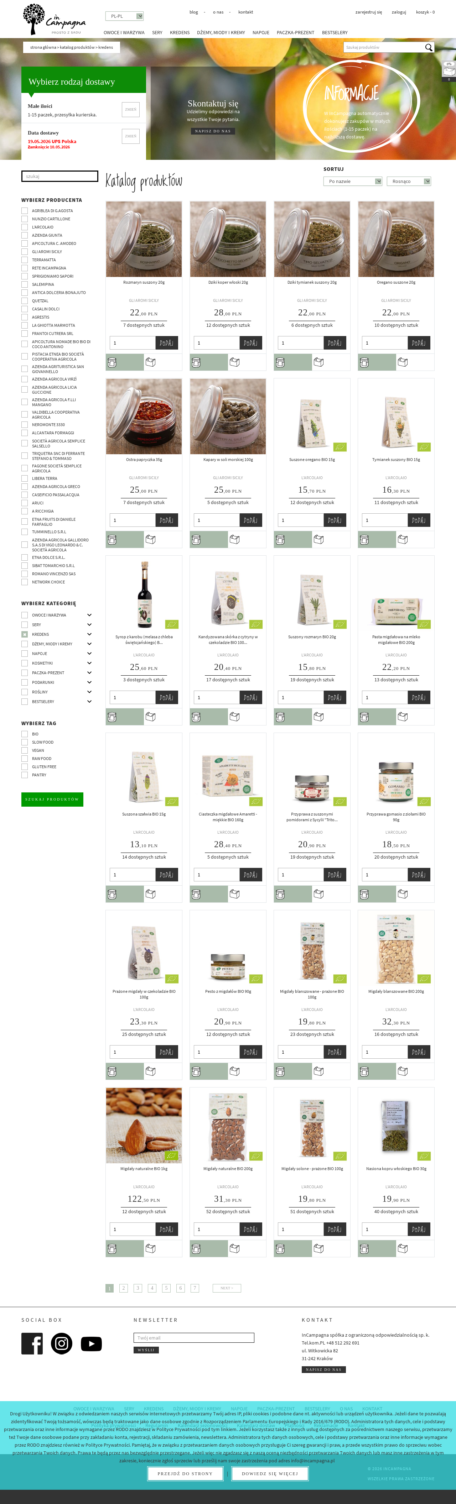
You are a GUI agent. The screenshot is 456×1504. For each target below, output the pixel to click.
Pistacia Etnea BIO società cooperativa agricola (58, 356)
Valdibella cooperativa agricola (56, 414)
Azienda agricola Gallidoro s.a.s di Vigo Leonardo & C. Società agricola (60, 544)
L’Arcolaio (42, 227)
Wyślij (146, 1350)
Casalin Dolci (45, 308)
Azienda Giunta (47, 235)
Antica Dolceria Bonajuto (59, 292)
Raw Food (41, 758)
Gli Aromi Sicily (47, 251)
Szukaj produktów (52, 799)
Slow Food (42, 742)
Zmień (130, 109)
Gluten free (44, 766)
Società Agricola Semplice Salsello (58, 443)
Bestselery (335, 32)
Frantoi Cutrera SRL (52, 333)
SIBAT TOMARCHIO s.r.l (53, 565)
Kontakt (245, 12)
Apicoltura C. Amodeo (54, 243)
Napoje (261, 32)
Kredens (180, 32)
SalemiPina (43, 284)
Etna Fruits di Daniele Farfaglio (54, 522)
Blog (194, 12)
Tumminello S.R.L (49, 531)
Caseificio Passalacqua (55, 494)
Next (225, 1288)
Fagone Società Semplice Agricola (57, 468)
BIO (35, 734)
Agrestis (40, 317)
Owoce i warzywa (124, 32)
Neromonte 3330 (48, 424)
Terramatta (44, 259)
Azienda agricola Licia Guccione (54, 389)
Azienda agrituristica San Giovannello (58, 369)
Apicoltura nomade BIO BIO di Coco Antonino (61, 344)
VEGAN (38, 750)
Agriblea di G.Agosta (52, 210)
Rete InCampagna (49, 268)
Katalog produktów (77, 47)
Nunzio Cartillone (51, 218)
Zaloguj (399, 12)
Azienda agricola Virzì (54, 379)
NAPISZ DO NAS (213, 131)
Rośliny (40, 692)
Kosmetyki (42, 663)
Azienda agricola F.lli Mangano (54, 402)
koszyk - (425, 12)
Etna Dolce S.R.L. (48, 557)
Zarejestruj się (369, 12)
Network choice (48, 582)
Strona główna (43, 47)
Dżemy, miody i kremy (221, 32)
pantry (39, 774)
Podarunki (43, 682)
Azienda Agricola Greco (56, 486)
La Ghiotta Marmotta (53, 325)
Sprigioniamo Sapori (52, 276)
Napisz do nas (324, 1370)
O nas (218, 12)
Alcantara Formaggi (53, 432)
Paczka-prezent (296, 32)
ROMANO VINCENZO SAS (54, 573)
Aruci (37, 502)
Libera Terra (44, 478)
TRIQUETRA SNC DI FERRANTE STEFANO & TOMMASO (58, 456)
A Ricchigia (43, 511)
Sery (157, 32)
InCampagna (54, 19)
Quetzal (40, 300)
